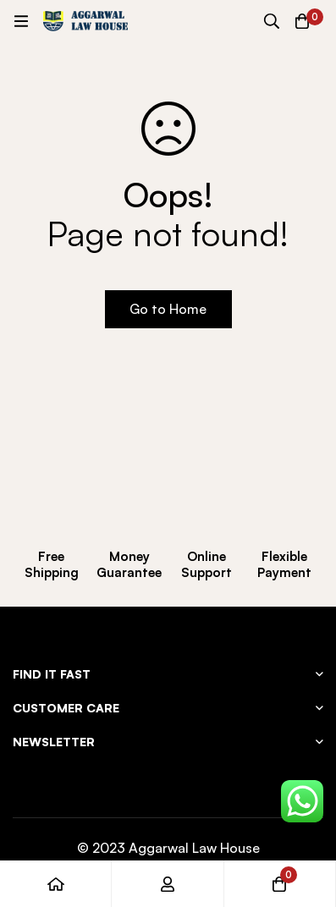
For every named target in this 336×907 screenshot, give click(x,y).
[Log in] (167, 883)
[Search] (271, 21)
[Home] (56, 883)
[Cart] (302, 21)
